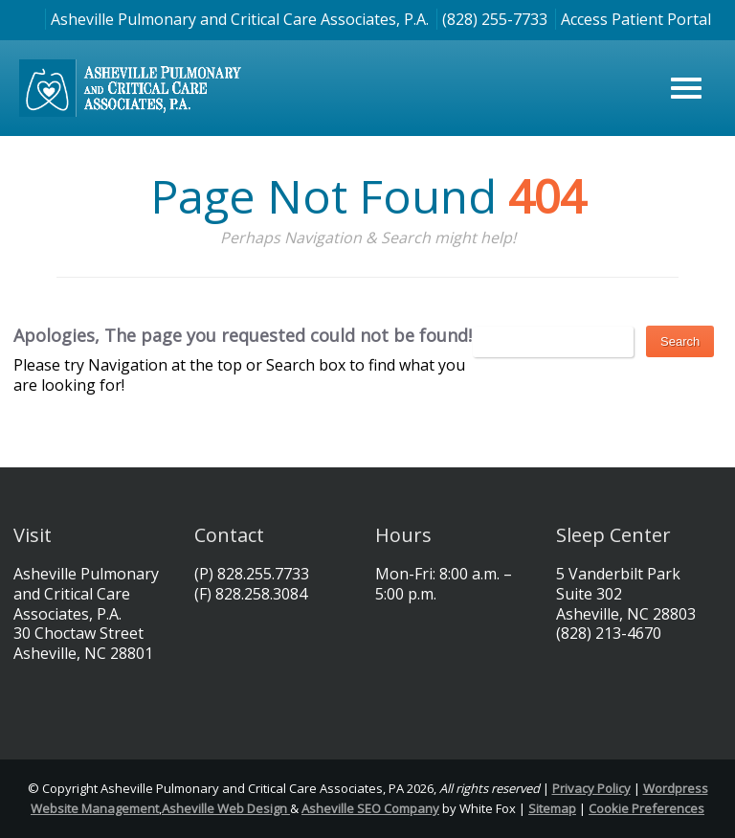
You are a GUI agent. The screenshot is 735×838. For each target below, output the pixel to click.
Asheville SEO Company (370, 808)
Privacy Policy (591, 788)
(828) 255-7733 (494, 19)
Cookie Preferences (646, 808)
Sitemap (552, 808)
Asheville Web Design (226, 808)
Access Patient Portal (636, 19)
